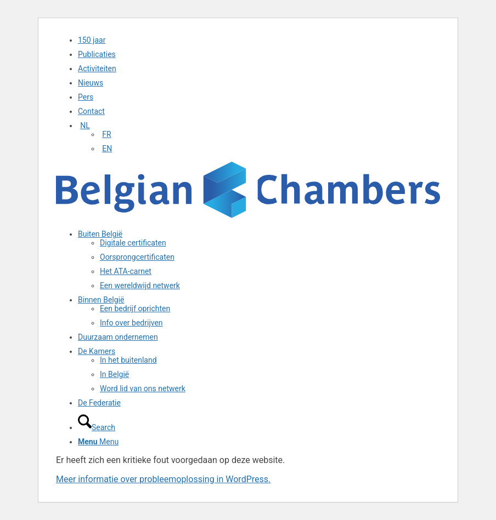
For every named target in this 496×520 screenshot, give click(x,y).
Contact (91, 111)
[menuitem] (259, 40)
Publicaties (97, 54)
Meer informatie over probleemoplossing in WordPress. (163, 479)
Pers (85, 97)
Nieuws (90, 82)
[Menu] (98, 441)
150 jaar (91, 40)
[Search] (96, 427)
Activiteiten (97, 68)
